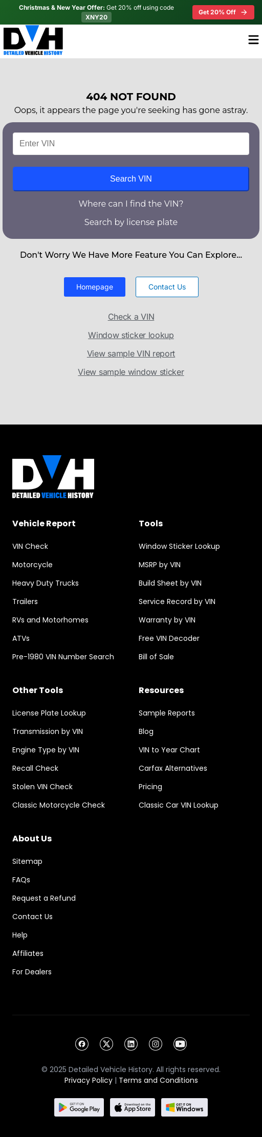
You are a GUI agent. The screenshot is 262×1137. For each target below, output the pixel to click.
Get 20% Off (223, 12)
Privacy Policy (88, 1080)
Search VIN (131, 178)
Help (20, 935)
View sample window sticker (131, 372)
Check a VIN (131, 316)
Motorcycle (32, 565)
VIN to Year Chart (169, 750)
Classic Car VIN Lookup (179, 805)
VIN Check (30, 546)
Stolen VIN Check (42, 787)
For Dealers (32, 972)
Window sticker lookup (131, 335)
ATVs (21, 638)
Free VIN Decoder (169, 638)
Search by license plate (131, 222)
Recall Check (35, 768)
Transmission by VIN (47, 731)
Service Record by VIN (177, 601)
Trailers (25, 601)
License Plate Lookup (49, 713)
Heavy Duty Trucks (45, 583)
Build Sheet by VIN (170, 583)
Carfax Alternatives (173, 768)
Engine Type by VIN (45, 750)
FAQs (21, 880)
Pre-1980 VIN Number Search (63, 657)
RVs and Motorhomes (50, 620)
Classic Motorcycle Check (58, 805)
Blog (146, 731)
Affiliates (27, 953)
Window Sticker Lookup (179, 546)
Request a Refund (44, 898)
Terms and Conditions (158, 1080)
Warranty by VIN (167, 620)
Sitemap (27, 861)
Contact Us (32, 916)
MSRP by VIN (160, 565)
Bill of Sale (156, 657)
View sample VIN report (131, 353)
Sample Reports (167, 713)
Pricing (150, 787)
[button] (94, 287)
